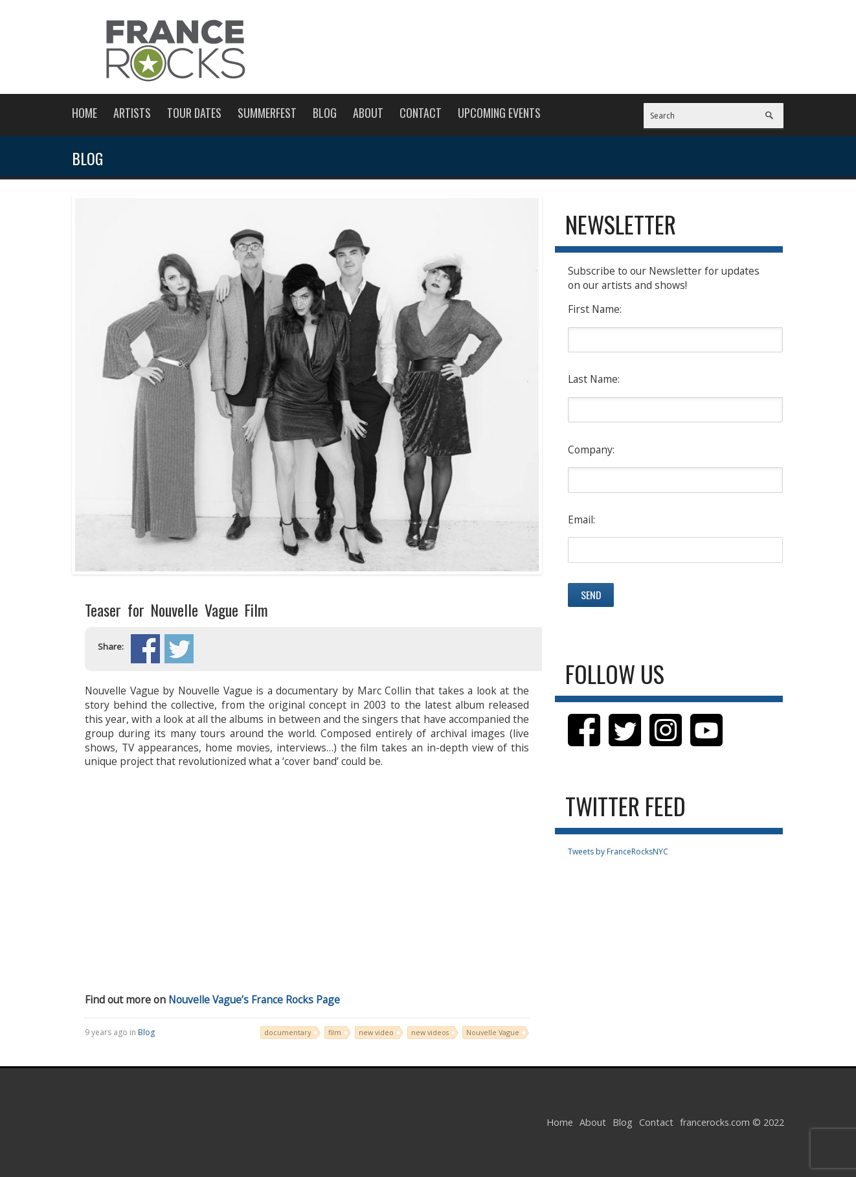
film (334, 1032)
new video (376, 1032)
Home (84, 112)
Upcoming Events (499, 112)
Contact (421, 112)
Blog (325, 112)
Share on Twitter (179, 648)
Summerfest (267, 112)
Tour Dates (194, 112)
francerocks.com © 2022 (732, 1122)
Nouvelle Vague (492, 1032)
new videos (430, 1032)
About (368, 112)
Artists (132, 112)
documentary (287, 1032)
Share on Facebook (145, 648)
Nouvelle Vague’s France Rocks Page (254, 999)
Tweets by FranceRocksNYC (618, 851)
